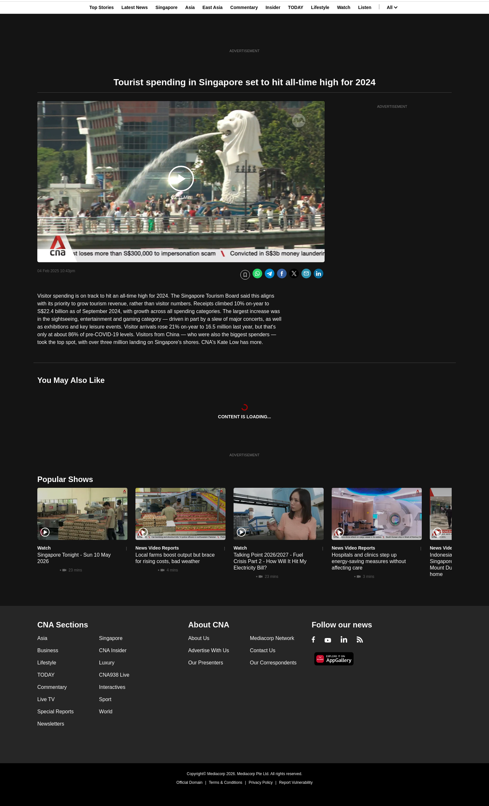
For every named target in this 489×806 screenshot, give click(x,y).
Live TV (46, 699)
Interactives (112, 687)
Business (47, 650)
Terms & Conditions (225, 782)
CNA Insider (112, 650)
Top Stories (101, 36)
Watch (343, 36)
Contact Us (262, 650)
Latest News (135, 36)
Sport (105, 699)
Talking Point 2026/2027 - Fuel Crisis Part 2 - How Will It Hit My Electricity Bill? (270, 561)
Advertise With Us (208, 650)
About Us (198, 638)
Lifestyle (320, 36)
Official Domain (189, 782)
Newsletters (50, 724)
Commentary (244, 36)
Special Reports (55, 711)
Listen (364, 36)
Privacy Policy (261, 782)
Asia (190, 36)
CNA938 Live (114, 675)
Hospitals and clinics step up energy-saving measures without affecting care (369, 561)
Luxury (107, 662)
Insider (272, 36)
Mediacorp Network (272, 638)
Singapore (166, 36)
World (106, 711)
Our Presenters (205, 662)
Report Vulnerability (295, 782)
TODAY (295, 36)
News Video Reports (157, 548)
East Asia (212, 36)
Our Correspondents (273, 662)
